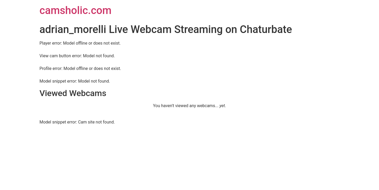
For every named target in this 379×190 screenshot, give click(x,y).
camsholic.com (75, 10)
